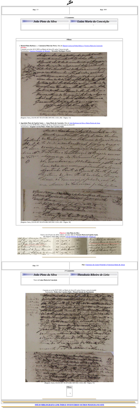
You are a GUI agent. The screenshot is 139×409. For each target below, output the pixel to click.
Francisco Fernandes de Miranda (40, 51)
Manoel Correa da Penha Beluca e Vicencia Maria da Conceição (82, 46)
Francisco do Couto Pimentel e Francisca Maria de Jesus (105, 265)
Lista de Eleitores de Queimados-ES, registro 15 (81, 236)
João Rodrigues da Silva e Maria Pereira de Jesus (85, 123)
